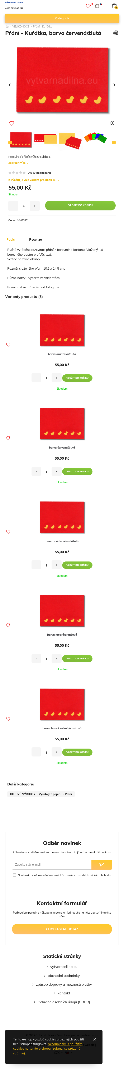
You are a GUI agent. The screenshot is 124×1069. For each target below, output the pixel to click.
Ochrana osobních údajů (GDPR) (64, 1002)
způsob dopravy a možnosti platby (64, 984)
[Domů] (7, 25)
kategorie (85, 18)
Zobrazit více (16, 162)
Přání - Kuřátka (42, 26)
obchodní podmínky (64, 975)
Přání (68, 794)
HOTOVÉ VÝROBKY (22, 794)
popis (10, 239)
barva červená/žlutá (62, 447)
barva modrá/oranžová (62, 634)
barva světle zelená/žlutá (62, 541)
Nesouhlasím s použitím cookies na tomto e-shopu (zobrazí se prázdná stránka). (47, 1048)
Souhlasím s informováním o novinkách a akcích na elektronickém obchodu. (64, 875)
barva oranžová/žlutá (62, 354)
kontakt (64, 993)
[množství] (24, 206)
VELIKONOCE (20, 26)
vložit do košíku (80, 205)
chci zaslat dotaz (62, 929)
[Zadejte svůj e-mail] (51, 865)
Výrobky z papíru (50, 794)
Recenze (35, 239)
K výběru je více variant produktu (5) (32, 179)
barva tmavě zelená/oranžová (62, 728)
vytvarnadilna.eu (63, 966)
